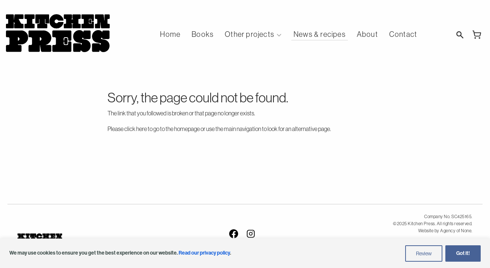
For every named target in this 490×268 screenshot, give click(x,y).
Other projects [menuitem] (249, 34)
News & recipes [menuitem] (320, 34)
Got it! (463, 253)
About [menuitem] (367, 34)
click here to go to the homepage (162, 128)
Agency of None (455, 230)
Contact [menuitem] (403, 34)
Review (424, 253)
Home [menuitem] (170, 34)
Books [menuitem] (203, 34)
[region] (245, 253)
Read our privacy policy (204, 253)
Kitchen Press (58, 33)
